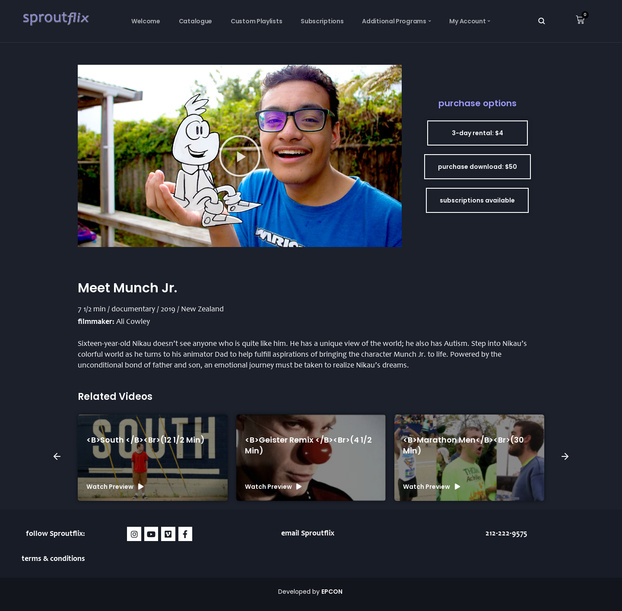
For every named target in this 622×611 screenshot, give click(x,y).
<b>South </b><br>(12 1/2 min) (145, 439)
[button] (239, 155)
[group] (153, 458)
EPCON (332, 591)
